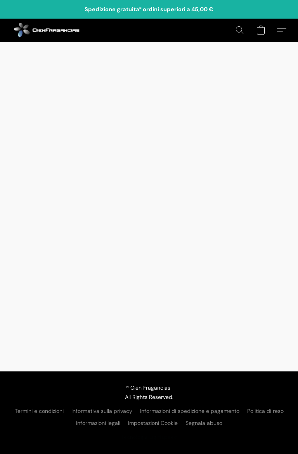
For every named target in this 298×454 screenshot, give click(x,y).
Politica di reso (265, 410)
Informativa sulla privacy (101, 410)
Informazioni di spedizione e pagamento (189, 410)
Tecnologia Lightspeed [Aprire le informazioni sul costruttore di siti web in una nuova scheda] (149, 436)
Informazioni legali (98, 422)
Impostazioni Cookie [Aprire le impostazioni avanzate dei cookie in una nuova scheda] (153, 422)
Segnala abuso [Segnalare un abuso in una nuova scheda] (203, 422)
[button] (47, 30)
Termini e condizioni (39, 410)
